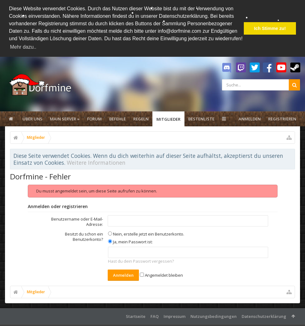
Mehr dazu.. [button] (23, 47)
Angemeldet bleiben (161, 275)
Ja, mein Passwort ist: (130, 241)
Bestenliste (201, 118)
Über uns (32, 118)
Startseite (135, 316)
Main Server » (65, 118)
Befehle (117, 118)
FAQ (154, 316)
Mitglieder (168, 119)
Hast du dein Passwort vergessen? (141, 261)
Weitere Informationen (96, 162)
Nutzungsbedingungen (213, 316)
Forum (94, 118)
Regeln (141, 118)
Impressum (174, 316)
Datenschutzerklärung (264, 316)
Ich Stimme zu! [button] (270, 28)
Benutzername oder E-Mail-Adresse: (77, 221)
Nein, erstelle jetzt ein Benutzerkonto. (146, 233)
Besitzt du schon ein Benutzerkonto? (84, 236)
